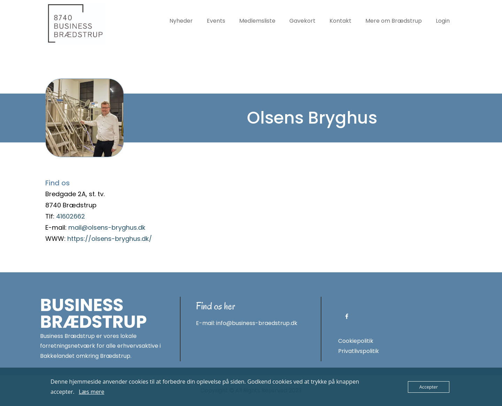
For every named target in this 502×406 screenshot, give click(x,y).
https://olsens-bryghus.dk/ (109, 238)
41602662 (70, 216)
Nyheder (181, 21)
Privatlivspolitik (358, 351)
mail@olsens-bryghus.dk (106, 227)
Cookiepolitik (355, 341)
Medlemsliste (257, 21)
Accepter (428, 387)
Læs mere (91, 392)
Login (443, 21)
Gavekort (302, 21)
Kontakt (340, 21)
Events (216, 21)
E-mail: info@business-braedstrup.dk (246, 323)
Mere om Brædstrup (393, 21)
